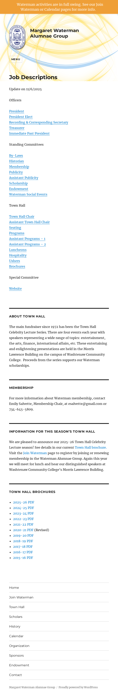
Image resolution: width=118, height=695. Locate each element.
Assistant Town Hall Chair (29, 222)
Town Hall (16, 607)
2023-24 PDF (23, 513)
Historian (16, 161)
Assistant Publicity (23, 178)
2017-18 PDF (23, 547)
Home (14, 588)
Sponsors (16, 655)
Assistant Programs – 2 (27, 244)
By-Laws (16, 156)
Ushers (14, 261)
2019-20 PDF (23, 535)
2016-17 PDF (23, 552)
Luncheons (18, 250)
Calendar (16, 636)
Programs (16, 233)
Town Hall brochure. (91, 447)
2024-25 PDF (23, 508)
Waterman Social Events (28, 194)
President (16, 111)
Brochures (17, 266)
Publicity (16, 172)
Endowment (18, 189)
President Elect (21, 117)
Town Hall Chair (21, 216)
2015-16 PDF (23, 558)
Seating (15, 228)
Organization (19, 646)
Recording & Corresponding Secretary (38, 122)
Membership (19, 167)
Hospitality (18, 255)
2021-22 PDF (23, 524)
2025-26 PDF (23, 502)
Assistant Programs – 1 (27, 239)
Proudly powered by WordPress (78, 687)
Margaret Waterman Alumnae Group (54, 33)
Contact (15, 675)
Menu (15, 59)
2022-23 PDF (23, 519)
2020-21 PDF (23, 530)
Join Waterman (35, 453)
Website (15, 289)
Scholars (15, 617)
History (14, 626)
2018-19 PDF (23, 541)
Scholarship (18, 183)
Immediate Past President (29, 133)
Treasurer (16, 128)
